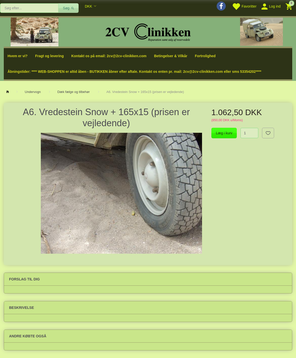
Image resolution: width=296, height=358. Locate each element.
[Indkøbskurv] (289, 6)
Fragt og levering (49, 56)
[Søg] (68, 8)
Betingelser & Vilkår (170, 56)
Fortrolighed (205, 56)
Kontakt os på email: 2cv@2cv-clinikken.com (108, 56)
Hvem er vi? (17, 56)
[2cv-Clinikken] (148, 31)
